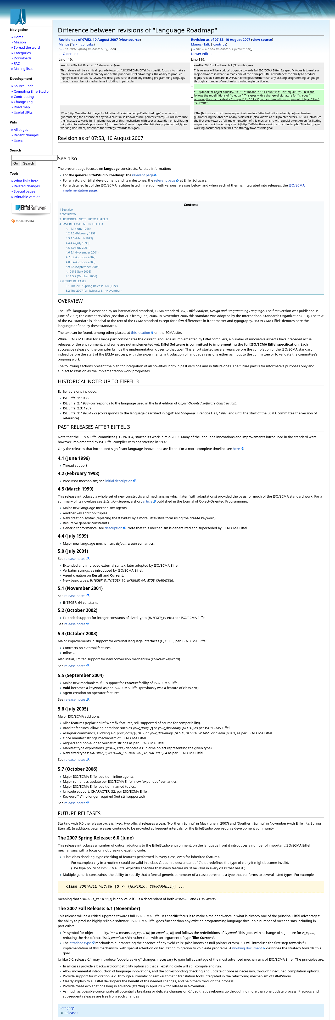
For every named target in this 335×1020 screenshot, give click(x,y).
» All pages (19, 129)
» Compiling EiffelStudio (30, 91)
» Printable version (26, 196)
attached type (80, 942)
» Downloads (21, 58)
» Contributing (22, 96)
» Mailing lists (21, 68)
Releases (71, 1012)
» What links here (24, 180)
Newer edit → (202, 53)
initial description (118, 480)
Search (15, 150)
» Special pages (23, 191)
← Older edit (69, 53)
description (113, 528)
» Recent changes (25, 135)
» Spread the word (25, 47)
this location (140, 332)
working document (247, 948)
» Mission (18, 42)
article (147, 501)
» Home (17, 37)
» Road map (20, 107)
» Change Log (22, 101)
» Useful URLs (22, 112)
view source (129, 39)
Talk (74, 44)
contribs (87, 44)
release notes (74, 558)
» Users (17, 140)
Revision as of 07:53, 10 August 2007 (220, 39)
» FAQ (15, 63)
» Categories (21, 52)
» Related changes (25, 186)
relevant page (143, 175)
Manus (64, 44)
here (236, 448)
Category (66, 1007)
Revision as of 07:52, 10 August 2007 (88, 39)
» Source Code (22, 85)
